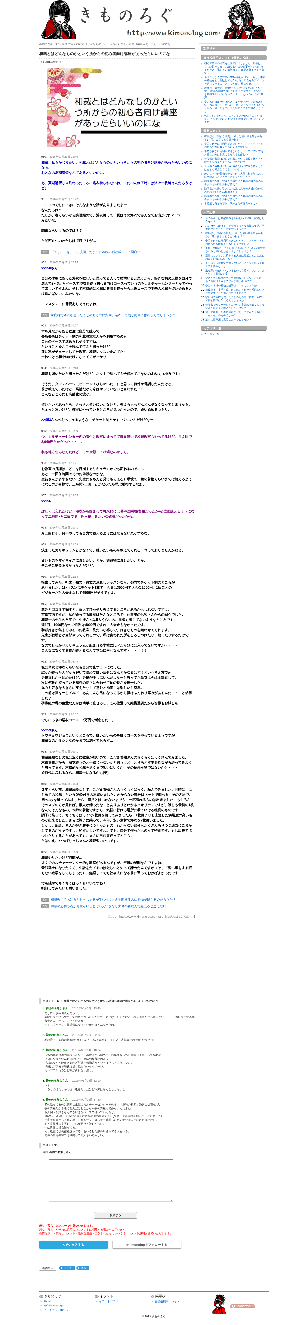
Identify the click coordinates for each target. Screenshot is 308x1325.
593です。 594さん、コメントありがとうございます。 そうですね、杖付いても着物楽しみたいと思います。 (234, 119)
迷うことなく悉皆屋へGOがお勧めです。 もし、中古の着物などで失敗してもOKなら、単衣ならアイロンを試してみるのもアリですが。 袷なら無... (234, 80)
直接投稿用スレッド (167, 1301)
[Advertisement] (117, 954)
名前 (45, 1152)
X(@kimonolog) (53, 1305)
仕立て (68, 1268)
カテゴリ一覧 (212, 333)
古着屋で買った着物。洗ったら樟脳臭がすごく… (232, 203)
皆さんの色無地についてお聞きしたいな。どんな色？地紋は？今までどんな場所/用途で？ (233, 280)
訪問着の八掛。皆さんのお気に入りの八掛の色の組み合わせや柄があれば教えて (233, 183)
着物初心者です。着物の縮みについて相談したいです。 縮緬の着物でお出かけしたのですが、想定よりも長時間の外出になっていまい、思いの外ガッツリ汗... (234, 92)
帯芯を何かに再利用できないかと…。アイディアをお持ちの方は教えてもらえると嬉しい (233, 145)
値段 (83, 1268)
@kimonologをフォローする (146, 1244)
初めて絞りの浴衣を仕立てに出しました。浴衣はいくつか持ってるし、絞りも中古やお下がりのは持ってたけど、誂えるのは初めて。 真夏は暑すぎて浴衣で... (234, 68)
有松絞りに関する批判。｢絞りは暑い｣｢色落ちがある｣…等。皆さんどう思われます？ (233, 138)
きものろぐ (159, 1316)
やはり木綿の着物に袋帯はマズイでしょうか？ (232, 285)
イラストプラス (108, 1301)
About (47, 1301)
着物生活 (47, 1268)
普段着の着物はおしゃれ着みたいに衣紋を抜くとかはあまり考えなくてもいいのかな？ (233, 160)
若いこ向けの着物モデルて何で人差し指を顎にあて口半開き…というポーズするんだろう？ (233, 175)
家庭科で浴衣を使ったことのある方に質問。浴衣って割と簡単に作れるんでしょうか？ (113, 315)
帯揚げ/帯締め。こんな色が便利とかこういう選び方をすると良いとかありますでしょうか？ (235, 250)
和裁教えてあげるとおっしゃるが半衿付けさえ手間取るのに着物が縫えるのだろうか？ (113, 899)
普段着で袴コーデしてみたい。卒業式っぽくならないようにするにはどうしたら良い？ (234, 306)
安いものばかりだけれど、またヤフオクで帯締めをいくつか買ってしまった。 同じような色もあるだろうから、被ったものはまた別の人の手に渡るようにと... (234, 106)
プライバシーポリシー (57, 1310)
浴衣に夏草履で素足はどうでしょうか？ (228, 319)
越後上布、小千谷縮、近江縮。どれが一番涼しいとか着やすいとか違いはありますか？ (234, 291)
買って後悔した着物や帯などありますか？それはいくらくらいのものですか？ (234, 314)
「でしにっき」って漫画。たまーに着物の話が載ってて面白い (96, 252)
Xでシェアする (73, 1244)
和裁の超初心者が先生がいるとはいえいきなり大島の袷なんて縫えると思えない (108, 906)
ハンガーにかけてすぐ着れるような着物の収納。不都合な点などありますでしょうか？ (234, 227)
